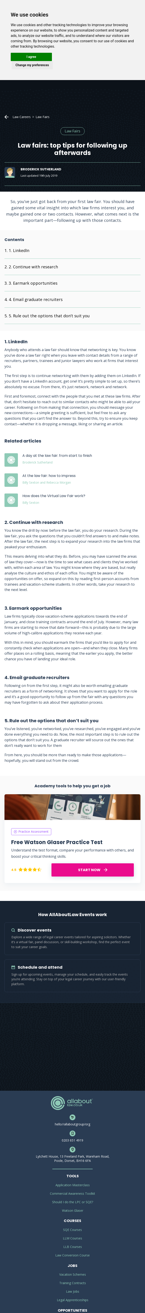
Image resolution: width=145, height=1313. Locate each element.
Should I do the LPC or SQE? (72, 1202)
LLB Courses (72, 1247)
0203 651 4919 (72, 1140)
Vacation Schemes (72, 1274)
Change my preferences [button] (32, 65)
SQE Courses (72, 1230)
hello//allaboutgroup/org (72, 1124)
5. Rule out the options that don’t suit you (49, 315)
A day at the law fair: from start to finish (57, 455)
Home (6, 117)
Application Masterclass (72, 1185)
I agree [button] (31, 57)
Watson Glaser (72, 1210)
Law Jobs (72, 1291)
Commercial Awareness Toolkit (72, 1193)
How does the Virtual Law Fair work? (53, 495)
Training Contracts (72, 1283)
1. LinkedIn (19, 250)
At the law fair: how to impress (49, 475)
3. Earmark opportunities (33, 283)
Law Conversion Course (72, 1255)
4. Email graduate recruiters (36, 299)
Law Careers (22, 117)
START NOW (92, 870)
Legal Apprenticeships (72, 1300)
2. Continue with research (33, 266)
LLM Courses (72, 1238)
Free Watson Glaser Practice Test (56, 842)
